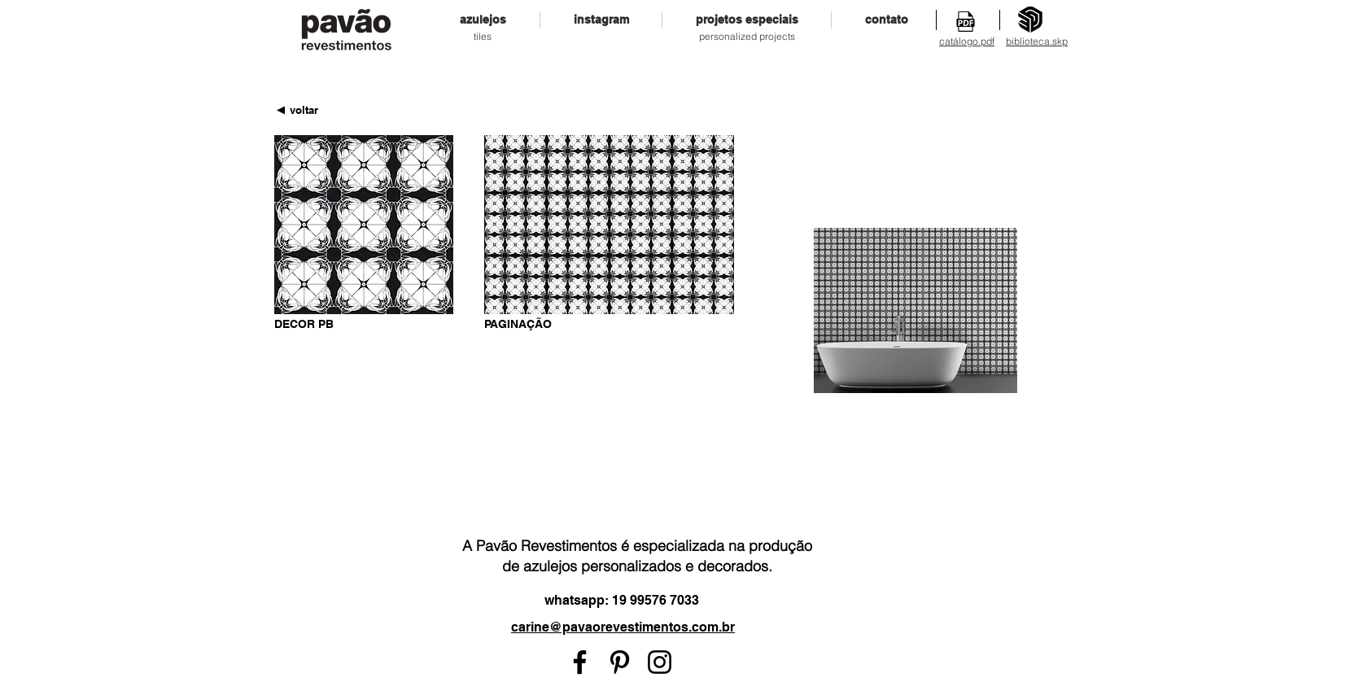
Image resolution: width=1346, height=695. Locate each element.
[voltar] (303, 110)
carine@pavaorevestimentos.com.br (623, 627)
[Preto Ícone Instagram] (659, 662)
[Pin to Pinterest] (441, 322)
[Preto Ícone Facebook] (580, 662)
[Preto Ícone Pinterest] (620, 662)
